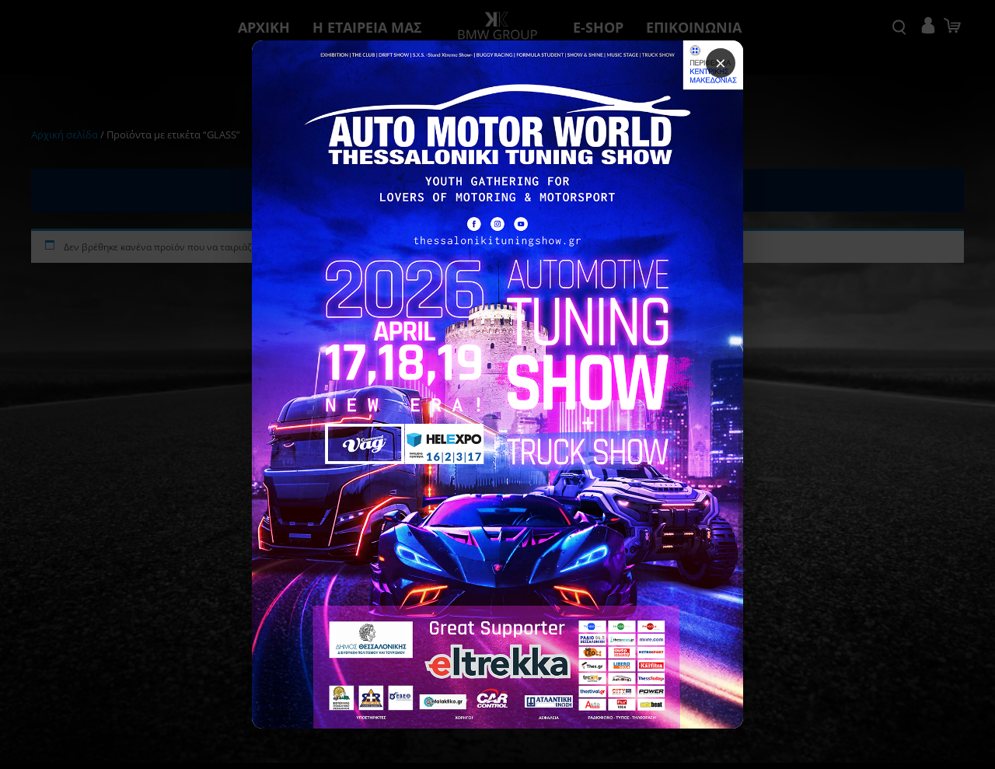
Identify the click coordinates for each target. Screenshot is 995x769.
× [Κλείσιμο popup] (712, 75)
